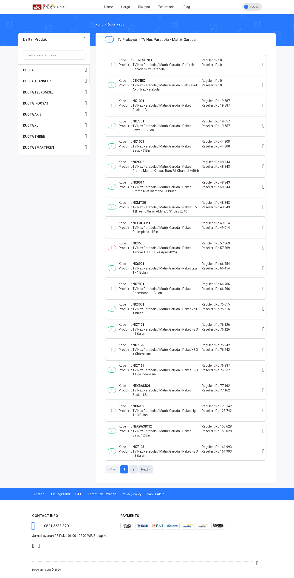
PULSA (55, 70)
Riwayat (144, 7)
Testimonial (166, 7)
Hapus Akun (155, 494)
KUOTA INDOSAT (55, 103)
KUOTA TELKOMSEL (55, 92)
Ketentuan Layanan (102, 494)
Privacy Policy (131, 494)
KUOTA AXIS (55, 114)
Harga (125, 7)
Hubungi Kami (60, 494)
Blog (187, 7)
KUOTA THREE (55, 136)
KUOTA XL (55, 125)
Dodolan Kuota (41, 569)
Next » (145, 469)
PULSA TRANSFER (55, 81)
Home (108, 7)
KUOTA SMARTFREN (55, 147)
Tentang (38, 494)
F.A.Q (78, 494)
